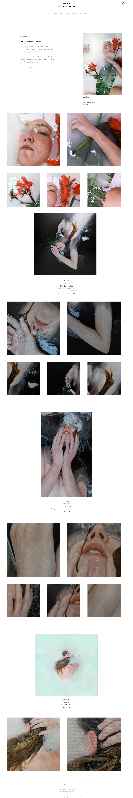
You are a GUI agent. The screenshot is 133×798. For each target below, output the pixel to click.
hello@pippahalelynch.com (68, 791)
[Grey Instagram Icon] (65, 784)
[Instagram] (123, 3)
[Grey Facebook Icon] (68, 784)
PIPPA (66, 3)
